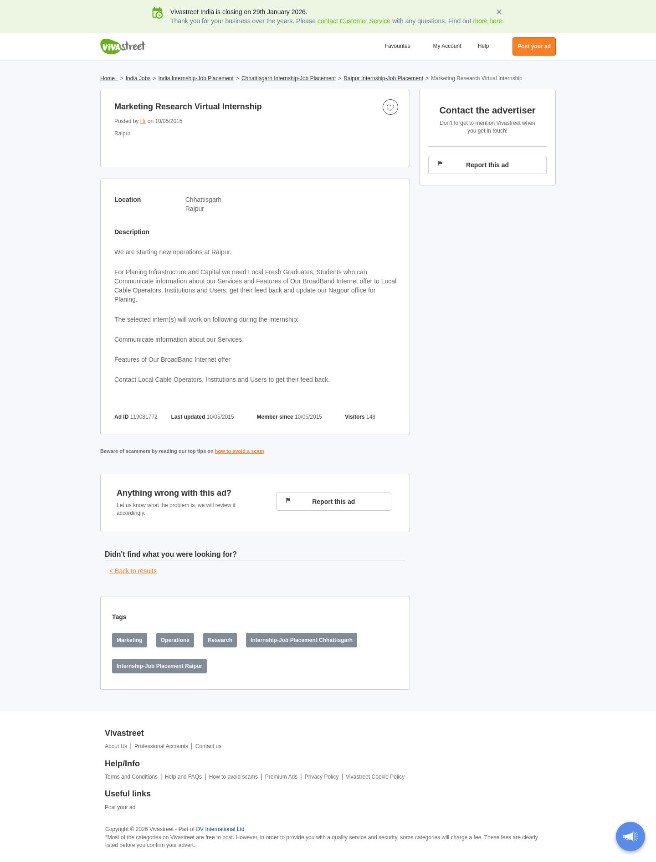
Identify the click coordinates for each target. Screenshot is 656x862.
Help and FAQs (183, 777)
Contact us (208, 746)
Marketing (130, 640)
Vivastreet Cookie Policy (375, 777)
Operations (175, 640)
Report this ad (320, 501)
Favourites (397, 46)
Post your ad (120, 807)
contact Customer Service (354, 21)
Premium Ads (281, 777)
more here (487, 21)
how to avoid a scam (239, 451)
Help (483, 46)
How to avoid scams (233, 777)
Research (220, 640)
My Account (447, 46)
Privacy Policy (322, 777)
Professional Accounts (161, 746)
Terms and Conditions (131, 777)
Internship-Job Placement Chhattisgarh (302, 640)
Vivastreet (123, 46)
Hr (143, 121)
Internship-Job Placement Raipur (159, 666)
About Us (116, 746)
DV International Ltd (220, 829)
